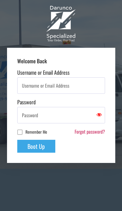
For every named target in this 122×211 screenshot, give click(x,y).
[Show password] (99, 115)
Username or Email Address (43, 72)
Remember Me (36, 132)
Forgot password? (90, 131)
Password (26, 102)
